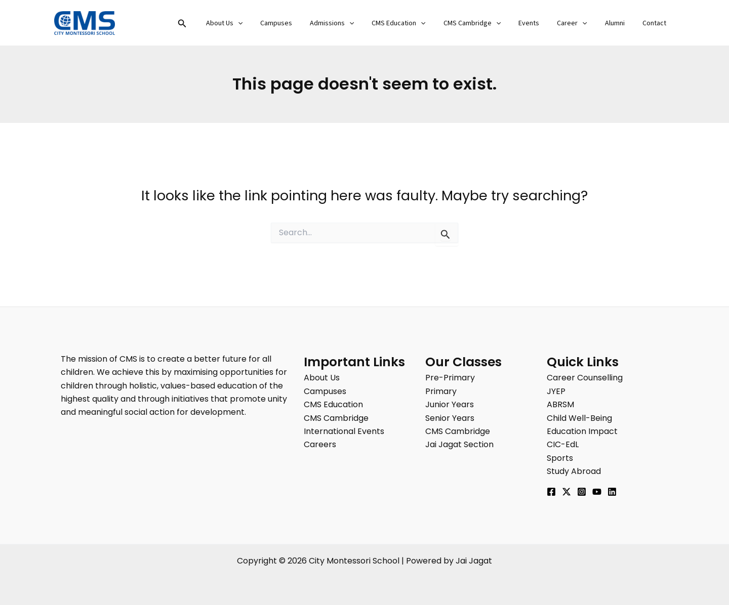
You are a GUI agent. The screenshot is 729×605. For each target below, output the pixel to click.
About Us (254, 23)
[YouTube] (596, 491)
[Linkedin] (612, 491)
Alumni (620, 23)
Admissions (355, 23)
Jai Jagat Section (459, 444)
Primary (441, 391)
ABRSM (560, 404)
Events (541, 23)
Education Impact (582, 431)
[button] (214, 24)
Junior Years (449, 404)
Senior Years (449, 418)
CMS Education (418, 23)
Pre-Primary (450, 377)
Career (581, 23)
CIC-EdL (563, 444)
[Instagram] (581, 491)
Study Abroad (574, 471)
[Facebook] (551, 491)
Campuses (302, 23)
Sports (560, 458)
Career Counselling (585, 377)
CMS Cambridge (487, 23)
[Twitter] (566, 491)
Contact (656, 23)
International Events (344, 431)
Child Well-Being (579, 418)
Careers (320, 444)
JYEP (556, 391)
